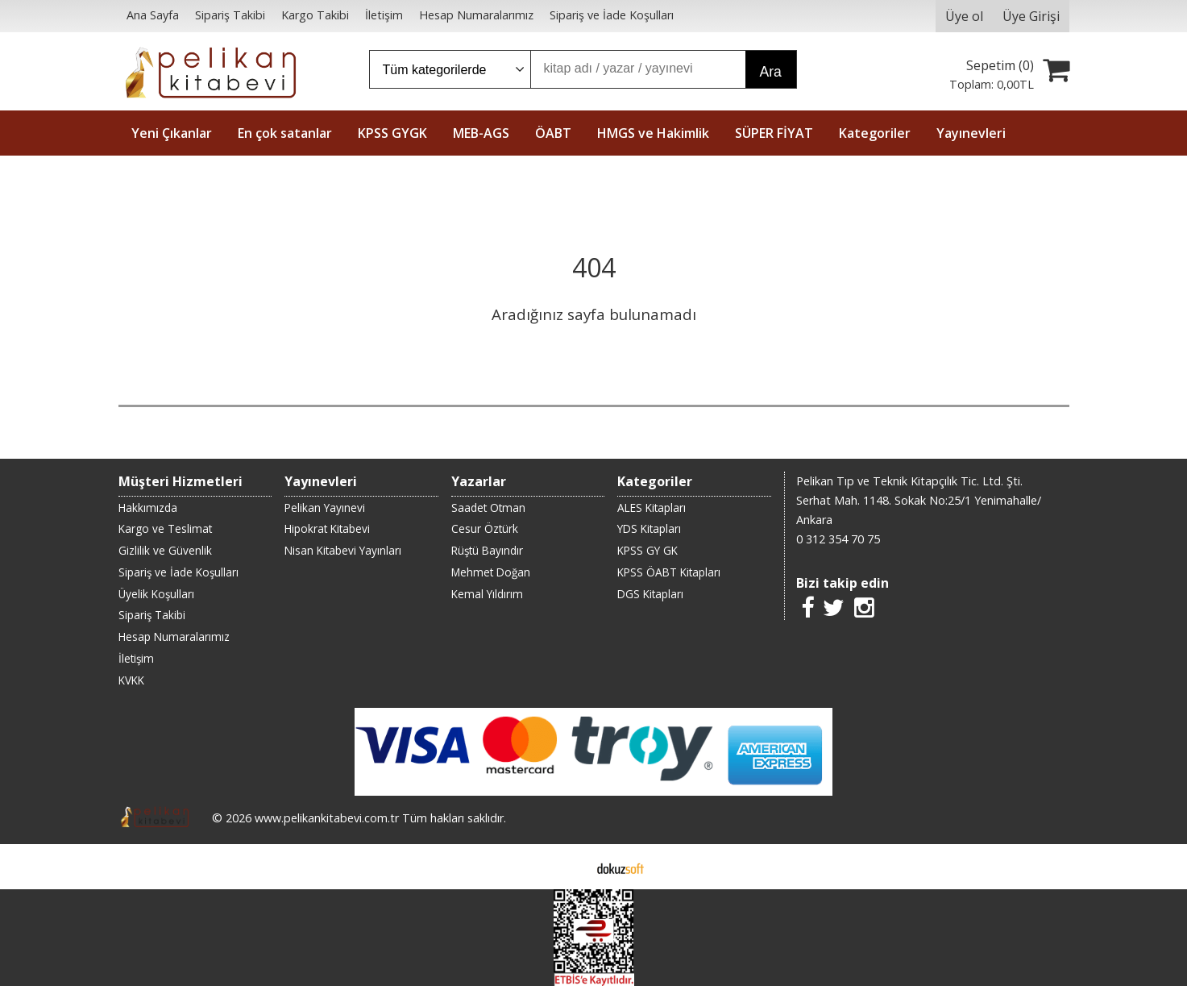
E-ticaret (567, 867)
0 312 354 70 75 (838, 539)
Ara (771, 72)
